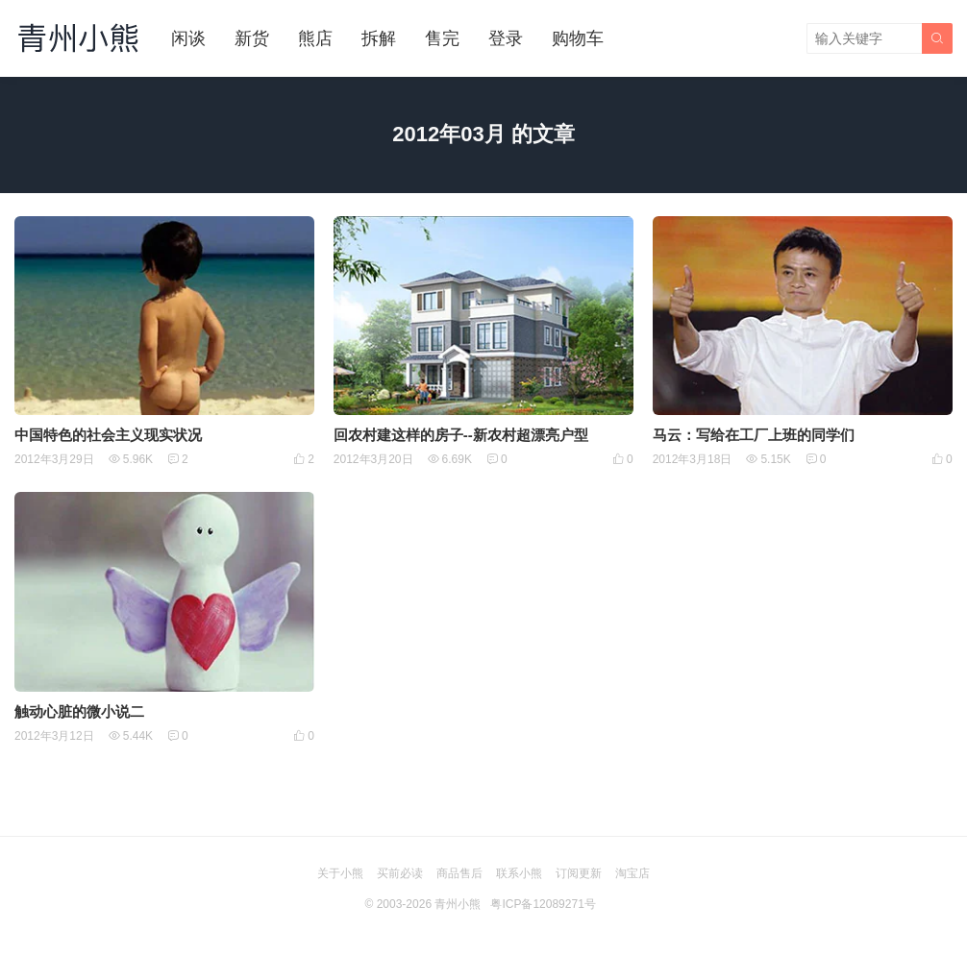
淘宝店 (632, 873)
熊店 (315, 38)
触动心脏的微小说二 (79, 711)
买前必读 (400, 873)
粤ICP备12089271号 (542, 904)
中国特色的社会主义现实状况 (108, 435)
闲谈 (188, 38)
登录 (505, 38)
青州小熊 (457, 904)
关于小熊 (340, 873)
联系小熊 (519, 873)
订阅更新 (579, 873)
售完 (442, 38)
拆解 (378, 38)
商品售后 (459, 873)
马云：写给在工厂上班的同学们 (754, 435)
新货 (252, 38)
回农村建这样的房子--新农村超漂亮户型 (461, 435)
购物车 (578, 38)
